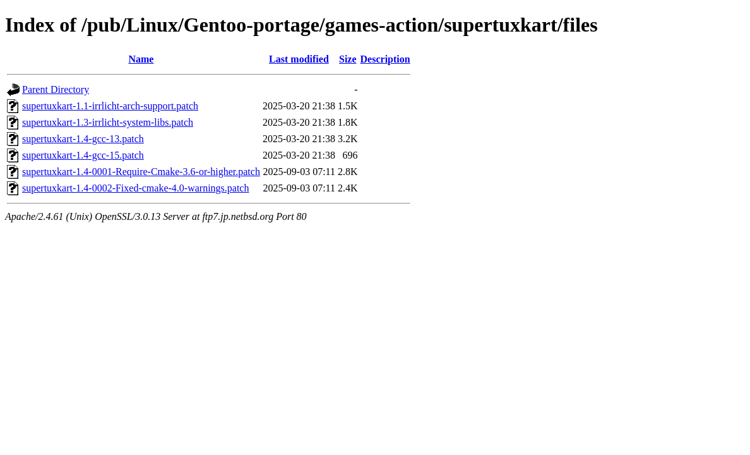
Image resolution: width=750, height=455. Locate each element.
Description (385, 59)
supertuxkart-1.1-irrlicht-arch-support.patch (110, 105)
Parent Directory (55, 89)
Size (348, 59)
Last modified (299, 59)
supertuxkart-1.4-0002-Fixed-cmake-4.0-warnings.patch (135, 188)
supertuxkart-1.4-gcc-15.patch (83, 155)
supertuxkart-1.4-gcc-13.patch (83, 138)
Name (140, 59)
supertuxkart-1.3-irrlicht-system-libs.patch (107, 122)
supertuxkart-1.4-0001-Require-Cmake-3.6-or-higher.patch (141, 171)
